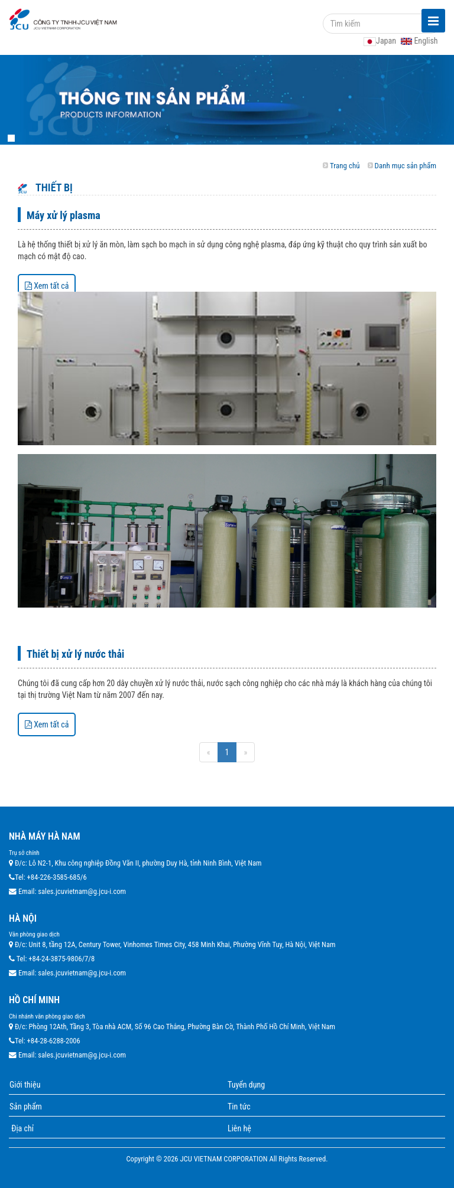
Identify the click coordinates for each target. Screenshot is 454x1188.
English (419, 40)
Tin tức (239, 1106)
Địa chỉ (21, 1128)
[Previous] (208, 752)
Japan (381, 40)
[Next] (245, 752)
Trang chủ (344, 165)
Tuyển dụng (246, 1084)
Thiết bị (52, 187)
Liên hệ (239, 1128)
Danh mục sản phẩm (405, 165)
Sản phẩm (25, 1106)
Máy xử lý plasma (63, 215)
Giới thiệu (24, 1084)
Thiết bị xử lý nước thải (75, 654)
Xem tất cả (47, 286)
